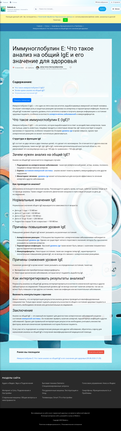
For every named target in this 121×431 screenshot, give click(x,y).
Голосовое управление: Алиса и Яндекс (99, 383)
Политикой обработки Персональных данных (55, 17)
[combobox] (70, 9)
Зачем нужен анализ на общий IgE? (30, 90)
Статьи (13, 2)
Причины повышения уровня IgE (29, 96)
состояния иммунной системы (38, 170)
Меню (116, 9)
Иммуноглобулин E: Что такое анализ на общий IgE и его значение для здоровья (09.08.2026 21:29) (59, 358)
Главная (4, 2)
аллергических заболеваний (62, 114)
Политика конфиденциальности (49, 424)
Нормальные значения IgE (26, 93)
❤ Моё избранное (102, 2)
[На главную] (3, 9)
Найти (102, 9)
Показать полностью (22, 100)
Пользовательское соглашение (72, 424)
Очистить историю (96, 352)
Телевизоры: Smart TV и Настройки (57, 397)
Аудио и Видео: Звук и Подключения (17, 383)
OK (65, 20)
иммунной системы (31, 318)
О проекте (115, 2)
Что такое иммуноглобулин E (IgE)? (29, 87)
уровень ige (67, 131)
